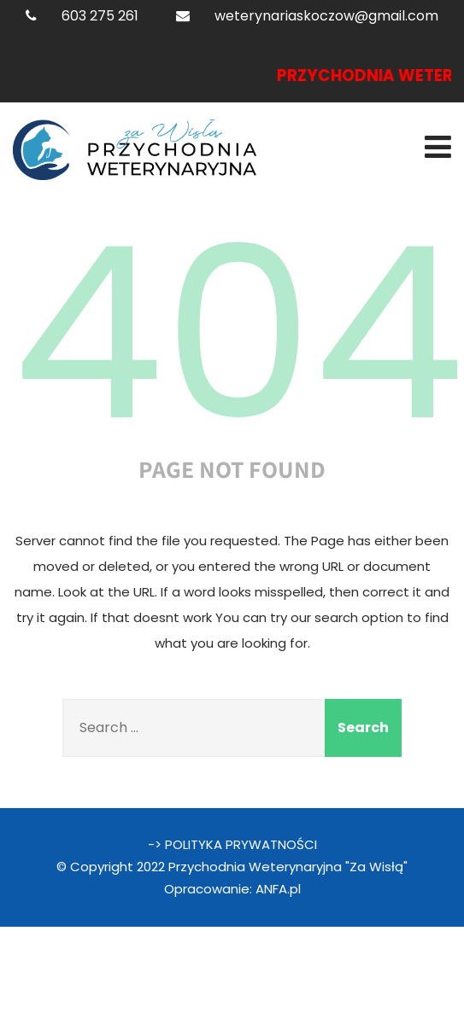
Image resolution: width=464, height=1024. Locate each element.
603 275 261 (100, 16)
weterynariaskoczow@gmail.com (326, 16)
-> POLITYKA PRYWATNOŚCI (232, 844)
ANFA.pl (278, 889)
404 (238, 333)
